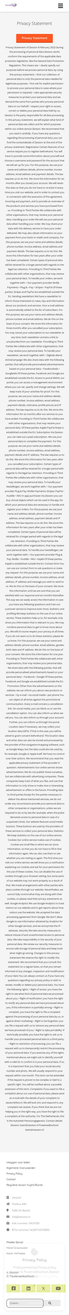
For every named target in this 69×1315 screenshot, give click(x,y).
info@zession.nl (21, 1217)
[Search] (49, 1303)
